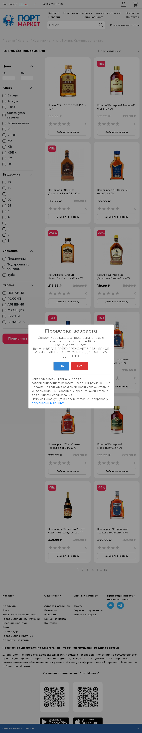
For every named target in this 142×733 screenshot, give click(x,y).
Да (62, 366)
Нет (79, 366)
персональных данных (48, 403)
